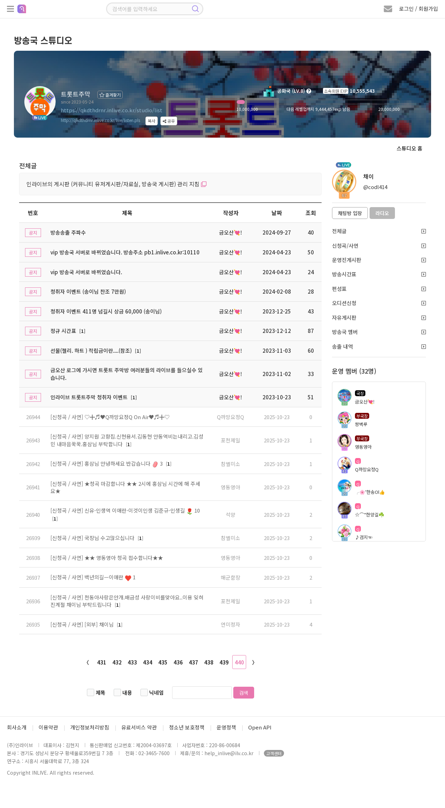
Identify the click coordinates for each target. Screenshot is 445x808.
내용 (127, 692)
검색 (243, 692)
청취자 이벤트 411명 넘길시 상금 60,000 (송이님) (106, 311)
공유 (169, 121)
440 (239, 662)
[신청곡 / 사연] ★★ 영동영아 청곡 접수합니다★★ (106, 557)
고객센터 (274, 753)
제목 (100, 692)
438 (208, 662)
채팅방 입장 (350, 213)
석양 (230, 514)
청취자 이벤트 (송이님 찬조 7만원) (88, 291)
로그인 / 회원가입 (418, 8)
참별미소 (230, 463)
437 (193, 662)
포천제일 (230, 440)
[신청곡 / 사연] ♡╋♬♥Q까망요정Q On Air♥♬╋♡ (110, 417)
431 (101, 662)
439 (224, 662)
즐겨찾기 (110, 95)
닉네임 (156, 692)
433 (132, 662)
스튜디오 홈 (409, 148)
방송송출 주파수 (68, 232)
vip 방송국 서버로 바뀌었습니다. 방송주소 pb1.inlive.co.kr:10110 (125, 252)
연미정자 (230, 624)
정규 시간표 (63, 330)
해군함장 (230, 577)
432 (117, 662)
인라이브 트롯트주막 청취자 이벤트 (89, 397)
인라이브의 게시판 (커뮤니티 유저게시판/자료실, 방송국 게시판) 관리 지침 (116, 184)
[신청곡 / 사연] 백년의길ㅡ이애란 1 (93, 577)
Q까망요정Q (230, 417)
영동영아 (230, 487)
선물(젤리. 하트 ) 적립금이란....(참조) (91, 350)
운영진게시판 (379, 259)
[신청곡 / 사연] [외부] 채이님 (82, 624)
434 (147, 662)
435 (163, 662)
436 (178, 662)
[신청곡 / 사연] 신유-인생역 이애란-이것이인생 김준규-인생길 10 (125, 510)
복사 (151, 121)
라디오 (382, 213)
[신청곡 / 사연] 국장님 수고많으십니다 (93, 537)
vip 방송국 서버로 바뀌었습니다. (86, 272)
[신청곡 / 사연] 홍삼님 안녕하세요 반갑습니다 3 (107, 463)
